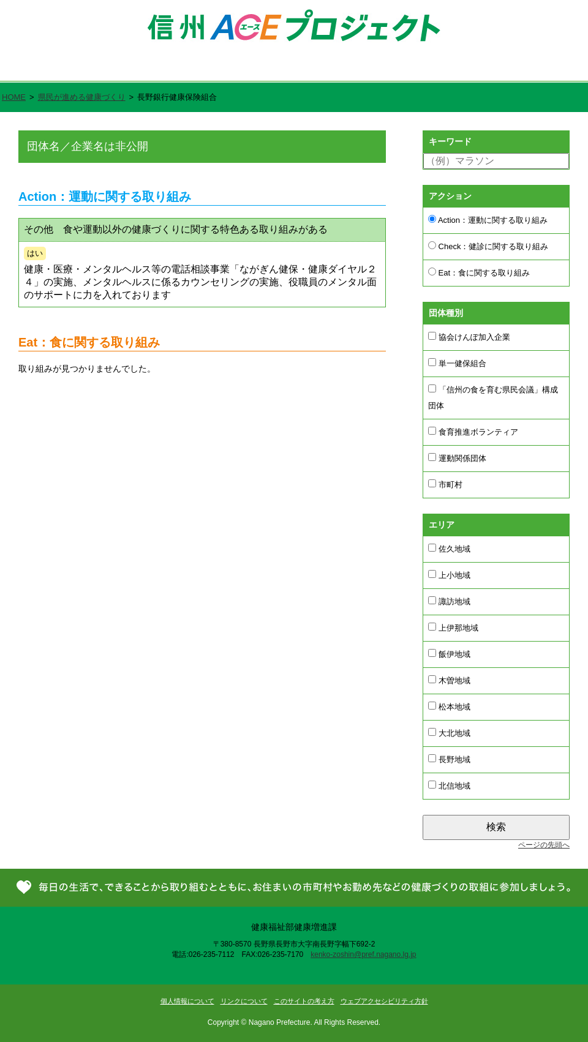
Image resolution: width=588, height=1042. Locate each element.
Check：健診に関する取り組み (488, 246)
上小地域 (449, 575)
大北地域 (449, 733)
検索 (496, 827)
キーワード (450, 141)
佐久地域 (449, 548)
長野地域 (449, 759)
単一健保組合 (457, 363)
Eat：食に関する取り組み (479, 272)
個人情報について (187, 1001)
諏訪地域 (449, 601)
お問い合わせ (538, 68)
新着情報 (446, 68)
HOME (14, 97)
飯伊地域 (449, 654)
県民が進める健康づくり (333, 68)
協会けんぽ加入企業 (469, 337)
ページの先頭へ (544, 845)
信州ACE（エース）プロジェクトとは (169, 68)
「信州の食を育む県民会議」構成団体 (493, 397)
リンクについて (244, 1001)
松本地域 (449, 706)
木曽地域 (449, 680)
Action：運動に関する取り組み (488, 220)
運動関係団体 (457, 458)
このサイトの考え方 (304, 1001)
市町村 (445, 484)
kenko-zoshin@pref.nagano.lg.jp (363, 954)
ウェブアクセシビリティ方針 (384, 1001)
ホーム (37, 68)
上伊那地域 (453, 627)
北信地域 (449, 785)
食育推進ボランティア (473, 432)
